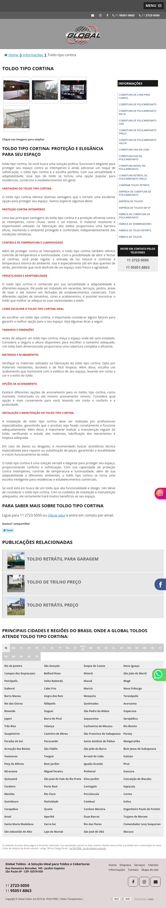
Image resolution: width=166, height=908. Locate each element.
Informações (130, 83)
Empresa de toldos (131, 201)
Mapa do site (150, 870)
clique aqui (56, 515)
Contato (133, 870)
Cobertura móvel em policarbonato (132, 167)
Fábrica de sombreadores (135, 223)
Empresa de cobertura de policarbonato (135, 193)
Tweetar (8, 530)
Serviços (139, 865)
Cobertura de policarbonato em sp (137, 112)
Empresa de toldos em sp (135, 207)
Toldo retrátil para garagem (63, 559)
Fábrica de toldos (130, 236)
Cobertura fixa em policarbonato (130, 157)
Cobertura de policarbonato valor (137, 141)
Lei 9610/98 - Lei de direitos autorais (88, 848)
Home (113, 865)
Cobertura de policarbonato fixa (137, 122)
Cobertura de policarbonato (137, 104)
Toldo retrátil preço (52, 605)
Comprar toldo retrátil (134, 185)
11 (149, 15)
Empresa (125, 865)
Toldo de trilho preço (54, 582)
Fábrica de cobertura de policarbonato (134, 216)
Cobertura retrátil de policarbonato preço (133, 177)
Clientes (153, 865)
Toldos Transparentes (71, 898)
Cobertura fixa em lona (134, 149)
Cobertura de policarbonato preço (137, 132)
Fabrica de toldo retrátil (135, 230)
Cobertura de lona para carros (134, 96)
